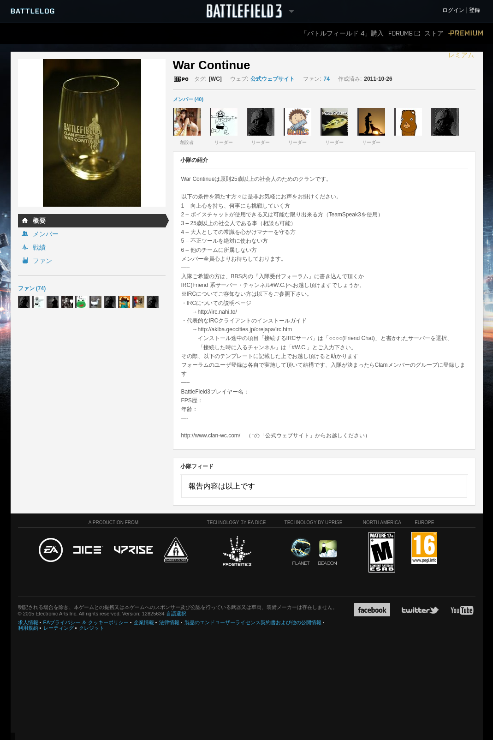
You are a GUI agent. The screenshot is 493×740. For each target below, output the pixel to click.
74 (327, 79)
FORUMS (404, 33)
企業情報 (144, 622)
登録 (474, 10)
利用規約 (28, 628)
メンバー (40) (188, 99)
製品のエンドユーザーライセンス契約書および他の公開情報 (252, 622)
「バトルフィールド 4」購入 (342, 33)
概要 (39, 220)
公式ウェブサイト (272, 79)
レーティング (58, 628)
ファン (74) (32, 288)
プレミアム (465, 44)
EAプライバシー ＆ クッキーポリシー (86, 622)
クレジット (91, 628)
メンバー (46, 234)
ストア (434, 33)
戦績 (39, 247)
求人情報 (28, 622)
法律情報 (169, 622)
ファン (42, 260)
